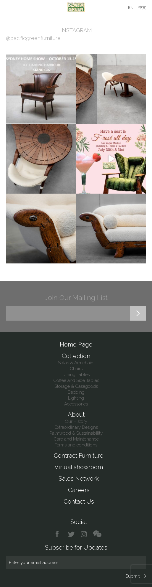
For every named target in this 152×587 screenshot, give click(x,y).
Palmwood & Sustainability (76, 433)
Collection (76, 356)
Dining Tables (76, 374)
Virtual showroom (78, 467)
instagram (84, 534)
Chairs (76, 368)
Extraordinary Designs (76, 427)
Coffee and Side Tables (76, 380)
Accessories (76, 404)
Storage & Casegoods (76, 386)
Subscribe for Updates (76, 547)
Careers (79, 490)
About (76, 414)
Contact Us (79, 501)
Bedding (76, 392)
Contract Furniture (79, 455)
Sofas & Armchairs (76, 362)
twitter (71, 534)
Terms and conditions (76, 445)
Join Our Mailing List (76, 297)
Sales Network (79, 478)
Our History (76, 421)
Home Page (76, 344)
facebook (59, 534)
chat (97, 534)
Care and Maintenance (76, 439)
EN (130, 7)
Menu (9, 7)
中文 (142, 7)
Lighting (76, 398)
